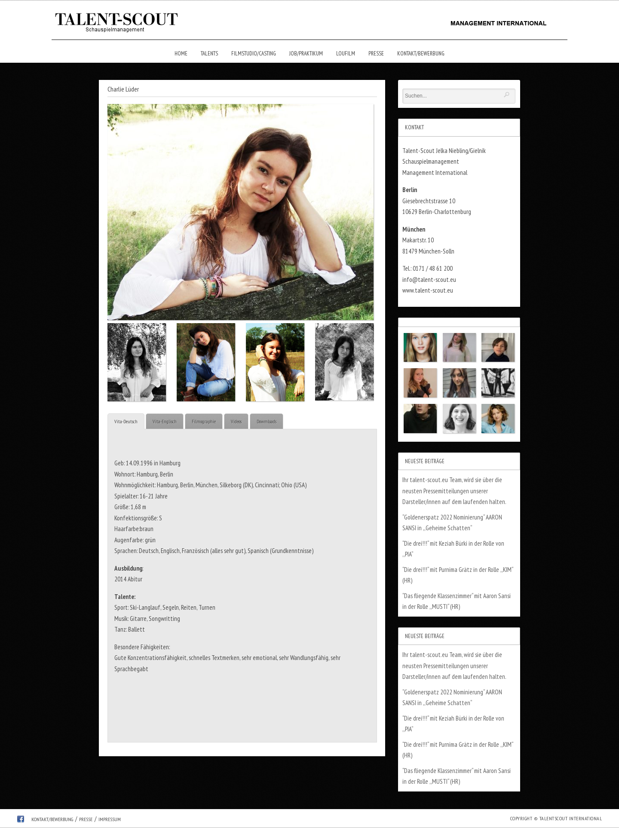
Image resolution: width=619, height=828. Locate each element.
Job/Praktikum (306, 53)
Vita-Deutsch (126, 421)
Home (181, 53)
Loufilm (345, 53)
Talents (209, 53)
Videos (236, 421)
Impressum (109, 819)
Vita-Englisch (165, 421)
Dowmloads (266, 421)
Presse (376, 53)
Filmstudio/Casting (253, 53)
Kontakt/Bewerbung (420, 53)
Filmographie (204, 421)
